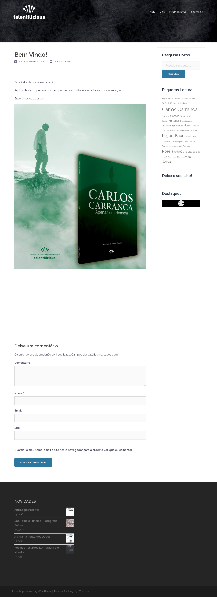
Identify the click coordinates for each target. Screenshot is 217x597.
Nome (19, 393)
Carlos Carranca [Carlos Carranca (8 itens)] (180, 109)
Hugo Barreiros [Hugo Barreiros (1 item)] (176, 126)
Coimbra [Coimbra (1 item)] (166, 116)
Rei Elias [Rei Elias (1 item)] (188, 152)
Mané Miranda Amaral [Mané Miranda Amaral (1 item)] (189, 130)
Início (152, 11)
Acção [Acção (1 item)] (164, 99)
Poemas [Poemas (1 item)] (186, 146)
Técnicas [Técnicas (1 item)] (180, 157)
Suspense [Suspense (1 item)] (172, 157)
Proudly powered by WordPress (32, 591)
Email (18, 410)
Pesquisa (173, 74)
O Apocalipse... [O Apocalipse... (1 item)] (182, 142)
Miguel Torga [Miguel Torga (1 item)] (190, 136)
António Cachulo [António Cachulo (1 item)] (180, 99)
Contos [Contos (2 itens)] (174, 116)
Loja (162, 11)
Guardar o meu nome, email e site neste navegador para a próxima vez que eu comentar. (73, 450)
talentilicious (61, 61)
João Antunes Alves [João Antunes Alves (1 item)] (170, 130)
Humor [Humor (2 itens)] (188, 125)
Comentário (22, 362)
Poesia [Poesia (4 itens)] (167, 151)
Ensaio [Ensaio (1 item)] (183, 116)
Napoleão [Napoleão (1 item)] (166, 142)
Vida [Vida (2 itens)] (188, 156)
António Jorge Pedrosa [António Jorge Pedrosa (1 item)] (177, 103)
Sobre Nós (197, 11)
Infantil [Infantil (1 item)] (196, 126)
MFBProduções (177, 11)
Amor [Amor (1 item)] (170, 99)
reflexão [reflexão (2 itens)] (179, 151)
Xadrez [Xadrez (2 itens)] (166, 161)
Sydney (68, 591)
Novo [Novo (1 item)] (173, 142)
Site (17, 428)
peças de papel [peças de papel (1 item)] (175, 146)
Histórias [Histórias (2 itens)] (174, 120)
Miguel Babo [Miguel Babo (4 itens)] (173, 135)
